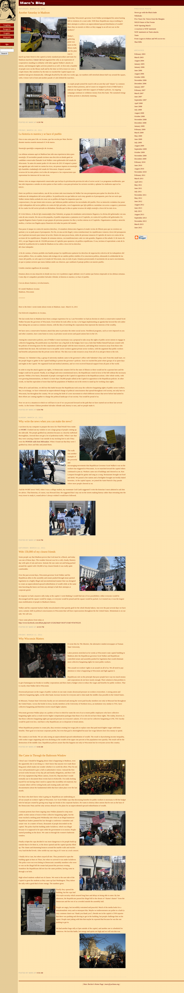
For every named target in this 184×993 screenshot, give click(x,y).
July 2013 (138, 211)
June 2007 (138, 97)
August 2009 (139, 146)
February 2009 (139, 129)
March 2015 (138, 224)
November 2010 (140, 172)
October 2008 (139, 116)
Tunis (136, 35)
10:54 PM (40, 627)
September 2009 (140, 149)
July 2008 (138, 110)
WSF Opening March (142, 25)
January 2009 (139, 126)
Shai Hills (138, 42)
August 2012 (139, 205)
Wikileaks (138, 16)
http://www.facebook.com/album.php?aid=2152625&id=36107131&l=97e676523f (50, 623)
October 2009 (139, 152)
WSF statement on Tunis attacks (146, 32)
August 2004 (139, 61)
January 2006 (139, 67)
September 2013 (140, 218)
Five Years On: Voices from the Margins (149, 19)
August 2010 (139, 169)
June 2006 (138, 70)
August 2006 (139, 74)
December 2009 (140, 159)
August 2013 (139, 214)
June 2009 (138, 139)
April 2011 (138, 182)
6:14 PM (40, 540)
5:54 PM (40, 410)
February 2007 (139, 90)
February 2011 (139, 175)
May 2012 (138, 198)
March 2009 (138, 132)
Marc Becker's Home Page (93, 984)
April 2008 (138, 103)
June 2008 (138, 106)
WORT (23, 430)
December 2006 (140, 83)
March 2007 (138, 93)
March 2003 (138, 57)
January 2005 (139, 64)
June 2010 (138, 165)
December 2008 (140, 123)
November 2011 (140, 195)
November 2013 (140, 221)
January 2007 (139, 87)
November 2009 (140, 156)
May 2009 (138, 136)
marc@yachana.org (112, 984)
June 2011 (138, 188)
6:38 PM (40, 122)
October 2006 (139, 77)
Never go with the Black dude (145, 12)
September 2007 (140, 100)
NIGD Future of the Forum (144, 22)
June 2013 (138, 208)
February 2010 (139, 162)
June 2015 (138, 227)
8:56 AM (40, 973)
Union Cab (37, 60)
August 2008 (139, 113)
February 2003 (139, 54)
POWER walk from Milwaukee (37, 442)
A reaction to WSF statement (145, 29)
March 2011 (138, 178)
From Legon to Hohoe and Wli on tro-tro (149, 39)
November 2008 (140, 119)
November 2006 (140, 80)
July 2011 (138, 191)
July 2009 (138, 142)
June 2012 (138, 201)
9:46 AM (40, 747)
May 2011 (138, 185)
